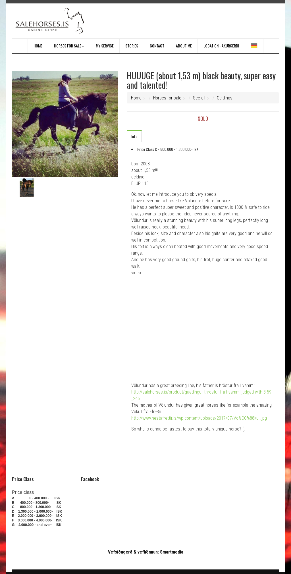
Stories (131, 46)
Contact (157, 46)
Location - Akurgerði (221, 46)
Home (38, 46)
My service (105, 46)
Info (134, 136)
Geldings (224, 98)
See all (199, 98)
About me (184, 46)
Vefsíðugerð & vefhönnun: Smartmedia (145, 552)
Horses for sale (69, 46)
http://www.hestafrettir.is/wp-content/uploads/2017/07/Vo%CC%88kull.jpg (199, 418)
